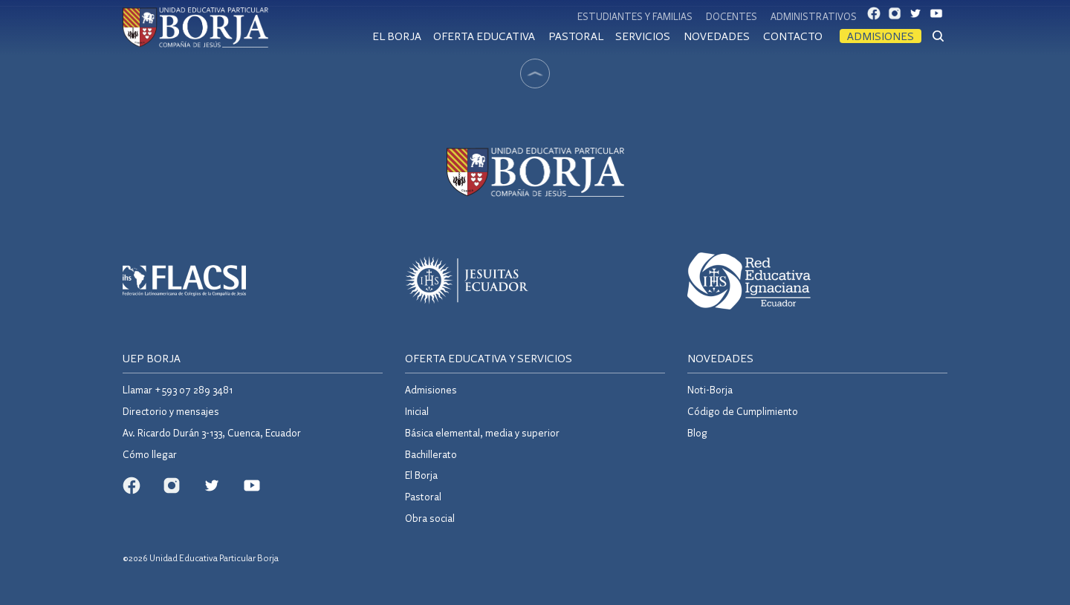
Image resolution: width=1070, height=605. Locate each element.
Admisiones (880, 36)
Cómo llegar (150, 454)
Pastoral (575, 36)
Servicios (642, 36)
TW (920, 17)
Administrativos (814, 16)
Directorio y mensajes (171, 411)
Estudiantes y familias (635, 16)
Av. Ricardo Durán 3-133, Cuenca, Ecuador (212, 432)
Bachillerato (431, 454)
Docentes (731, 16)
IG (899, 17)
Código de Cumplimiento (742, 411)
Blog (697, 432)
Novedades (717, 36)
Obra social (430, 517)
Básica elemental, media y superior (482, 432)
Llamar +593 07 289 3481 (178, 389)
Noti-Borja (710, 389)
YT (940, 17)
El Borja (396, 36)
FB (878, 17)
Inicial (417, 411)
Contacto (793, 36)
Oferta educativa (484, 36)
